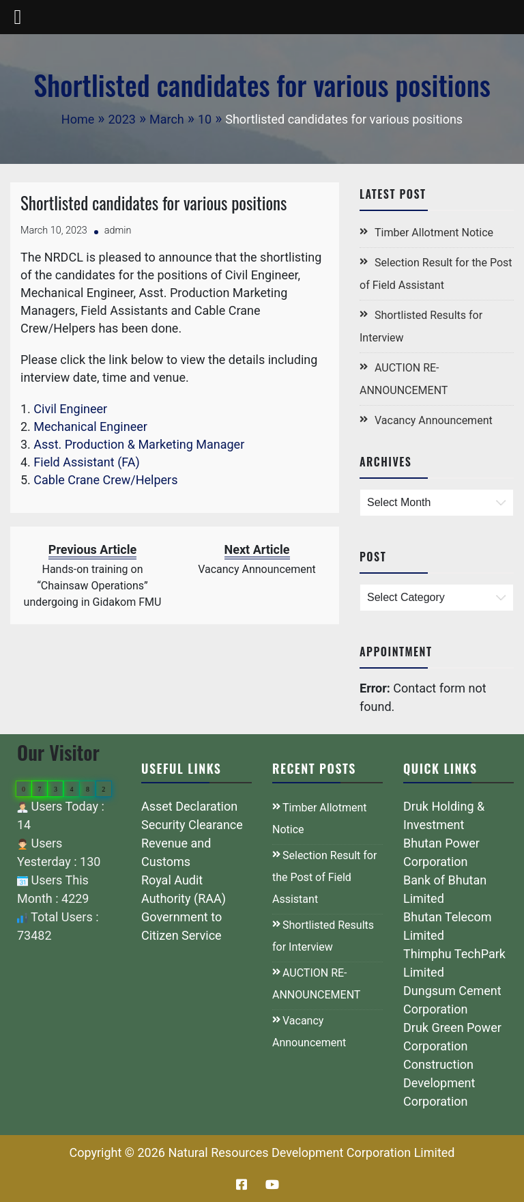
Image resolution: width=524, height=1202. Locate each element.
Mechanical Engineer (90, 426)
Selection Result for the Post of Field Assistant (324, 877)
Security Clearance (192, 824)
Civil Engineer (70, 409)
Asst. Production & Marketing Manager (138, 444)
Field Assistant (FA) (86, 462)
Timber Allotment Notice (434, 232)
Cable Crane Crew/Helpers (105, 480)
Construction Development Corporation (439, 1082)
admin (118, 230)
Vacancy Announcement (434, 420)
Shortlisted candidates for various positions (153, 202)
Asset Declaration (189, 806)
